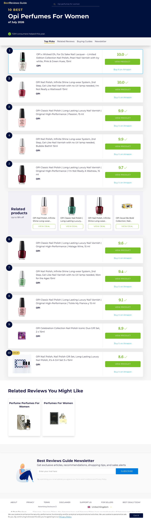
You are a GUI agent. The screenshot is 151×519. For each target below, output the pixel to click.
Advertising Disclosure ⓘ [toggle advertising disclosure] (47, 507)
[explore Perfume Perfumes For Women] (24, 417)
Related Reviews (65, 41)
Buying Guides (84, 41)
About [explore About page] (14, 502)
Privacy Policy (65, 517)
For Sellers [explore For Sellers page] (107, 502)
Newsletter (100, 41)
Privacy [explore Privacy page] (30, 502)
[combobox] (75, 4)
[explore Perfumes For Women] (58, 417)
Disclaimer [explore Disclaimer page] (64, 502)
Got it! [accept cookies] (136, 515)
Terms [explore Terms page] (47, 502)
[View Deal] (44, 213)
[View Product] (75, 61)
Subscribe (127, 471)
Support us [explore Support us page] (86, 502)
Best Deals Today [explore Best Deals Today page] (131, 502)
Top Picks (49, 41)
